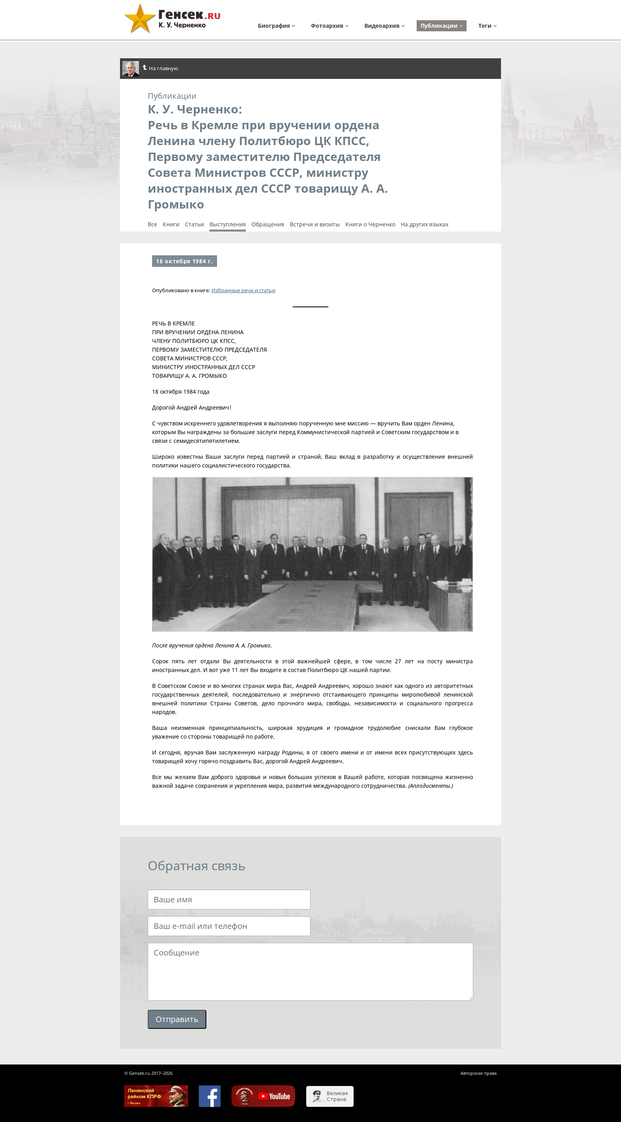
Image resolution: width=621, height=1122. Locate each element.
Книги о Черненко (370, 224)
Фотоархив (330, 25)
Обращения (267, 224)
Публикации (442, 25)
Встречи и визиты (315, 224)
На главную (150, 69)
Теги (487, 25)
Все (152, 224)
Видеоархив (384, 25)
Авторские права (479, 1073)
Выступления (228, 224)
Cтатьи (194, 224)
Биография (276, 25)
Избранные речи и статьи (243, 290)
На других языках (424, 224)
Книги (171, 224)
